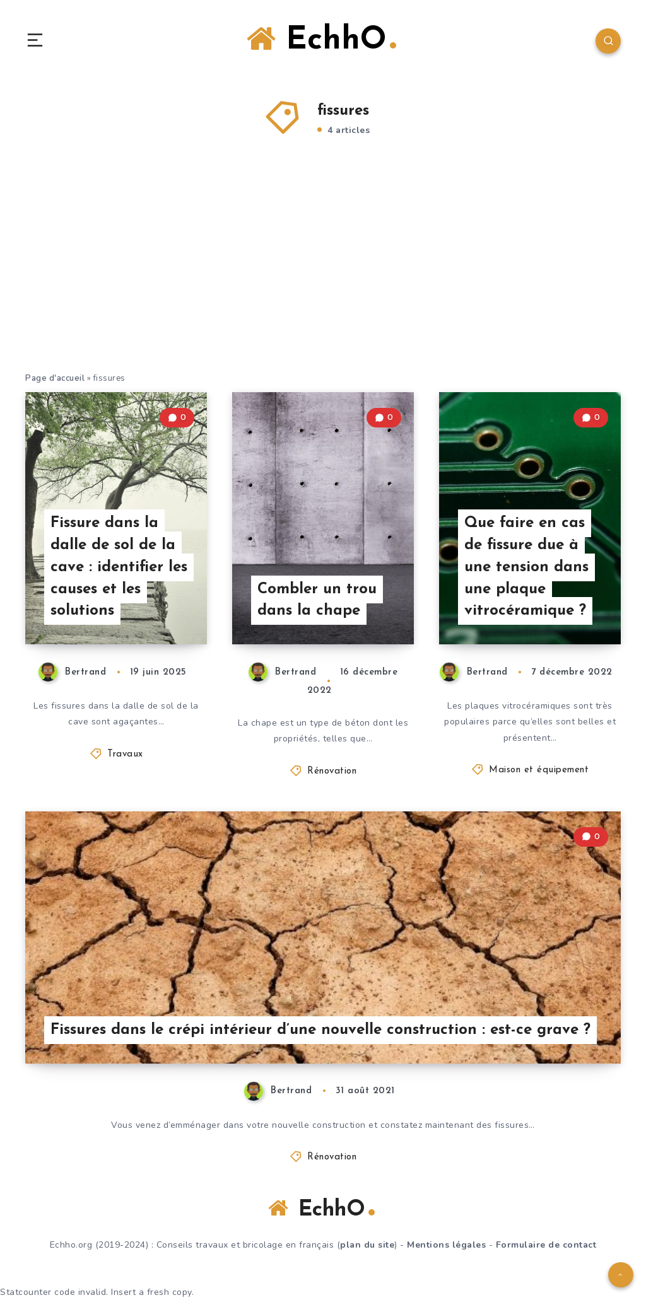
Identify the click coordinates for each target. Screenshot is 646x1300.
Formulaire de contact (546, 1245)
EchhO (321, 40)
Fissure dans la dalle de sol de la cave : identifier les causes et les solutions (118, 567)
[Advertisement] (323, 277)
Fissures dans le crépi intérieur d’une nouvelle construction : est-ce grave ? (320, 1030)
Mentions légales (446, 1245)
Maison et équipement (539, 770)
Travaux (125, 754)
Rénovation (331, 771)
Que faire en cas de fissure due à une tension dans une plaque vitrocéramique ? (526, 567)
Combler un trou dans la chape (317, 600)
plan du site (367, 1245)
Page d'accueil (55, 378)
